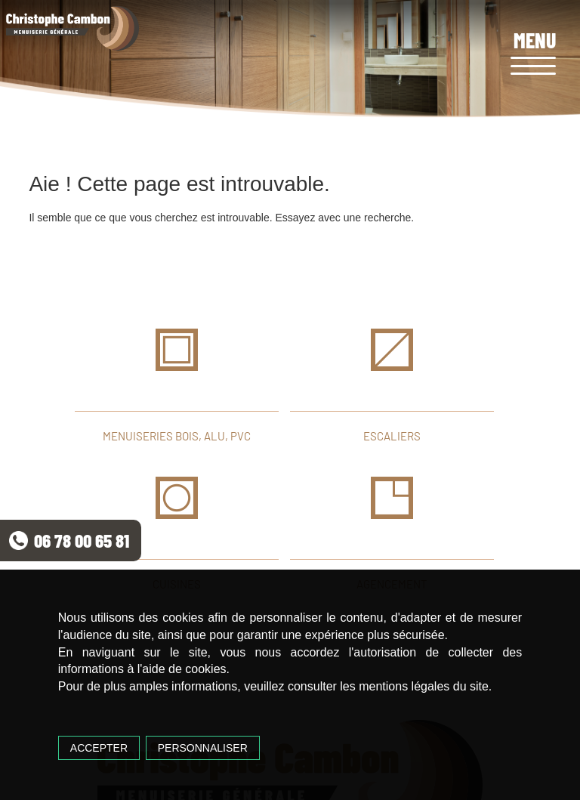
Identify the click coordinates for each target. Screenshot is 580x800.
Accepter (99, 748)
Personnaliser (203, 748)
